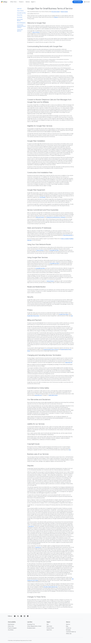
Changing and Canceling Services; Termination (55, 217)
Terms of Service (36, 32)
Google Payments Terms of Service (51, 349)
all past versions (64, 11)
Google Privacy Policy (63, 314)
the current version (55, 11)
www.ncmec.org (38, 395)
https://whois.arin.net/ (67, 235)
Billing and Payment (40, 217)
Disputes (56, 17)
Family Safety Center (53, 395)
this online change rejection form (50, 586)
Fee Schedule (42, 197)
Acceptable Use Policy (54, 250)
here (72, 315)
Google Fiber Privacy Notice (33, 315)
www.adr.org (31, 526)
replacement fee (68, 362)
